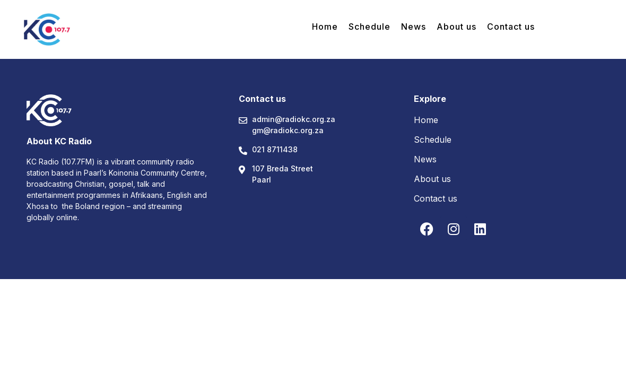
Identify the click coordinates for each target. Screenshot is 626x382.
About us (456, 26)
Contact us (511, 26)
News (413, 26)
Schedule (369, 26)
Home (325, 26)
